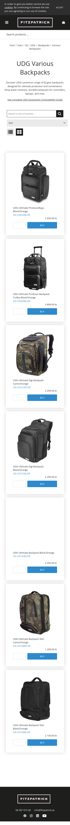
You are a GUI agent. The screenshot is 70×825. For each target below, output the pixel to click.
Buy (42, 225)
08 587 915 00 (23, 810)
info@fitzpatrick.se (44, 810)
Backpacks (43, 45)
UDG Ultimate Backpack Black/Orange (33, 552)
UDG (32, 45)
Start (12, 45)
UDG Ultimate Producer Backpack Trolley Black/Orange (31, 295)
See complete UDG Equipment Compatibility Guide (35, 99)
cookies (8, 7)
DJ (26, 45)
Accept (59, 7)
